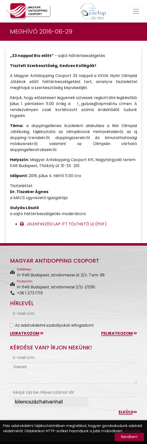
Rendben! (129, 436)
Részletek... (133, 430)
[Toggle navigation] (136, 11)
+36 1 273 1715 (26, 293)
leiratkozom (27, 333)
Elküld (128, 412)
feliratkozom (119, 333)
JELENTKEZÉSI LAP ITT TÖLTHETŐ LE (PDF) (66, 224)
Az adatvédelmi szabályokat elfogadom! (54, 325)
